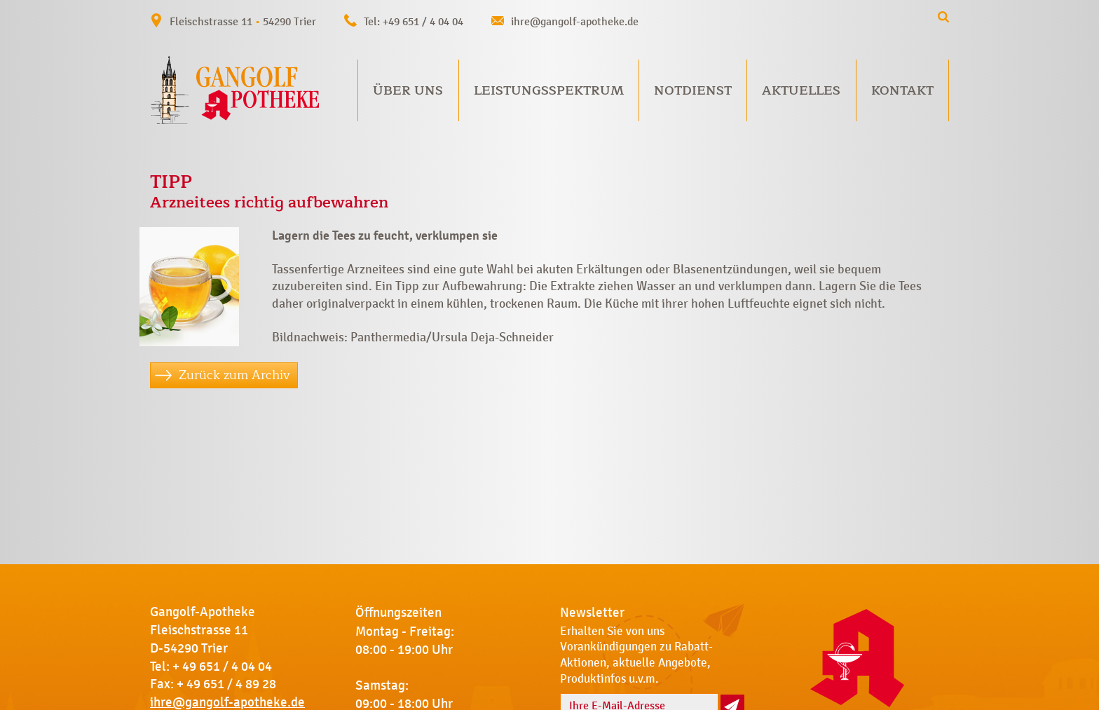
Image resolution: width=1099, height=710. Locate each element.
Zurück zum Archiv (234, 374)
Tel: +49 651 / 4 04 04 (413, 21)
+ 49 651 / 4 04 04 (222, 666)
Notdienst (693, 90)
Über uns (408, 90)
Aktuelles (801, 90)
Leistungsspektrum (549, 90)
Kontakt (902, 90)
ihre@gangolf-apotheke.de (575, 21)
